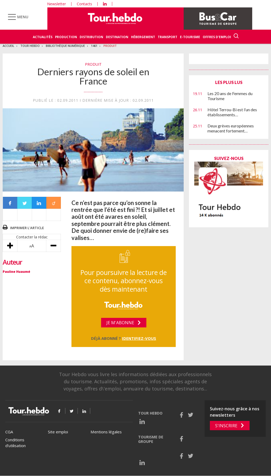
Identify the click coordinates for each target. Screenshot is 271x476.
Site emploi (58, 431)
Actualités (42, 37)
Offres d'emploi (217, 37)
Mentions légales (106, 431)
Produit (110, 46)
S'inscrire (226, 426)
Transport (167, 37)
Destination (117, 37)
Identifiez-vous (139, 338)
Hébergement (143, 37)
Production (66, 37)
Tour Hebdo (30, 46)
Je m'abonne (120, 323)
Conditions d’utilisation (15, 442)
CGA (9, 431)
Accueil (8, 46)
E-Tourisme (190, 37)
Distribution (91, 37)
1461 (94, 46)
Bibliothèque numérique (65, 46)
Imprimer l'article (27, 227)
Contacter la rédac (32, 236)
